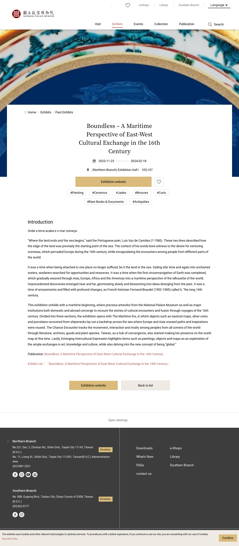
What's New (144, 457)
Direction (105, 449)
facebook (15, 474)
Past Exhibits (64, 112)
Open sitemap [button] (117, 420)
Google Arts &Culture (34, 474)
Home (32, 112)
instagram (21, 474)
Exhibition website (113, 182)
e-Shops (176, 448)
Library (175, 457)
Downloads (144, 448)
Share (177, 112)
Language (217, 5)
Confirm (227, 538)
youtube (28, 474)
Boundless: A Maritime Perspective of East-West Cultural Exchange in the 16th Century (103, 354)
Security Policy (10, 538)
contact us (144, 474)
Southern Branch (182, 465)
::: (112, 5)
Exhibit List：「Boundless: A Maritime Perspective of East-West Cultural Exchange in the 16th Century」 (99, 364)
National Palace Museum (33, 14)
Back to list (145, 385)
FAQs (140, 465)
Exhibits (45, 112)
